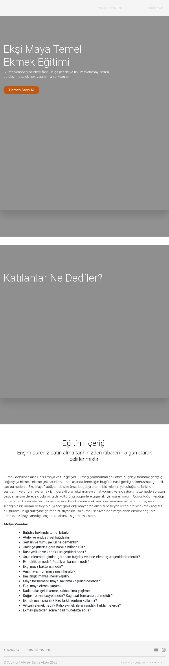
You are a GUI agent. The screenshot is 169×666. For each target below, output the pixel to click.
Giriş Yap (157, 8)
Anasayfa (11, 647)
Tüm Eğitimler (122, 8)
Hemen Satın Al (21, 90)
